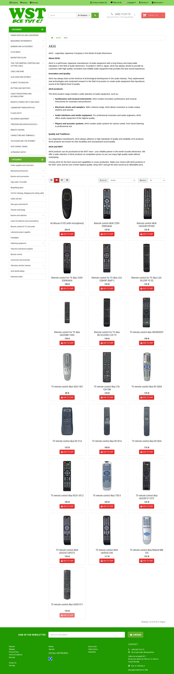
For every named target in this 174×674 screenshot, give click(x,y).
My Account (92, 646)
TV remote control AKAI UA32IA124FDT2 (67, 551)
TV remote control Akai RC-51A (67, 441)
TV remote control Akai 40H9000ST (146, 332)
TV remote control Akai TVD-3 (107, 495)
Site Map (12, 665)
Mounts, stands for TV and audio (25, 102)
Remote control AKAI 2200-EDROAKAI (107, 224)
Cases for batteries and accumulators (21, 95)
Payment (14, 3)
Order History (93, 649)
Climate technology (20, 82)
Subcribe (135, 635)
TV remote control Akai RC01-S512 (67, 495)
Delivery (23, 3)
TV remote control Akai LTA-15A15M (107, 388)
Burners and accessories (27, 46)
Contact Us (12, 663)
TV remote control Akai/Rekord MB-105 (147, 551)
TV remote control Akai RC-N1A (107, 441)
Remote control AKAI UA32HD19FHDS (147, 224)
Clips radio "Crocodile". (19, 182)
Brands (51, 646)
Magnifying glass (18, 57)
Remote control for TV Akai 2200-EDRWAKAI (67, 279)
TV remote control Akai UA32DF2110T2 (147, 497)
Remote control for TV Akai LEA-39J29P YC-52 (146, 279)
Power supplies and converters (24, 35)
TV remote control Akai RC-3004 (146, 386)
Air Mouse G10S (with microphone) (67, 223)
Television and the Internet (27, 141)
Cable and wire (17, 71)
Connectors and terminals (23, 135)
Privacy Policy (13, 652)
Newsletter (92, 652)
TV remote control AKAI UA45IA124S (107, 551)
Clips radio (15, 52)
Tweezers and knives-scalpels (24, 124)
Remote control (18, 130)
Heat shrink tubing (19, 146)
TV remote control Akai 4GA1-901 (67, 386)
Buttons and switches (27, 88)
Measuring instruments (27, 41)
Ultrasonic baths (18, 152)
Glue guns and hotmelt (21, 77)
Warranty (34, 3)
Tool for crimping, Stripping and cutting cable (27, 64)
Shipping (12, 649)
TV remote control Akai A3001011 (67, 604)
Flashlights (16, 113)
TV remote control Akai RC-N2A (146, 441)
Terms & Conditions (15, 655)
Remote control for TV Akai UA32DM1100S (67, 333)
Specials (52, 649)
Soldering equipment (27, 118)
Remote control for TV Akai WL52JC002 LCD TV (107, 333)
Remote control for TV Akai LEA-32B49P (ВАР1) (107, 279)
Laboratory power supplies (23, 107)
